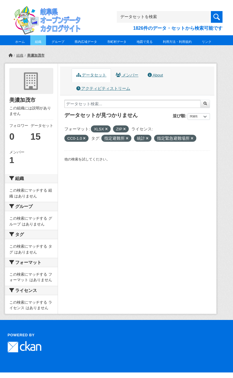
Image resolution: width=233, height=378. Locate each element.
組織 (38, 41)
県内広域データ (86, 41)
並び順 (179, 115)
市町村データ (116, 41)
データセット (91, 75)
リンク (206, 41)
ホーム (20, 41)
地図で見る (145, 41)
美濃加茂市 (36, 55)
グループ (58, 41)
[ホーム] (10, 55)
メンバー (127, 75)
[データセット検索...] (132, 104)
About (155, 75)
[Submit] (205, 104)
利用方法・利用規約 (177, 41)
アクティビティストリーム (103, 88)
